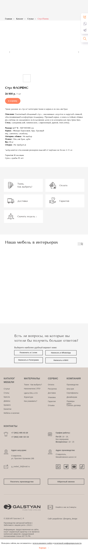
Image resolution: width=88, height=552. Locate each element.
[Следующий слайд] (78, 52)
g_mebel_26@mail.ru (20, 466)
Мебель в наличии (11, 413)
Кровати (7, 405)
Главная (8, 19)
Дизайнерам (72, 397)
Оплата (51, 385)
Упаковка (52, 397)
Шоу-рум (70, 389)
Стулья (30, 19)
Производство (73, 385)
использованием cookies (42, 543)
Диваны (7, 401)
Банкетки (7, 409)
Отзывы (51, 405)
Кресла (7, 397)
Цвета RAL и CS (31, 393)
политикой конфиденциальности (67, 543)
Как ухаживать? (30, 401)
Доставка (52, 393)
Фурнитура (28, 397)
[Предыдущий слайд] (10, 52)
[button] (84, 17)
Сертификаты (72, 393)
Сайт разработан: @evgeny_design (62, 519)
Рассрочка (52, 389)
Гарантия (52, 401)
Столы (6, 393)
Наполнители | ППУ (32, 389)
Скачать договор (74, 405)
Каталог (19, 19)
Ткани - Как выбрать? (33, 385)
